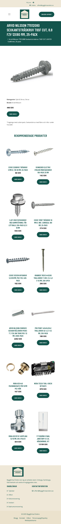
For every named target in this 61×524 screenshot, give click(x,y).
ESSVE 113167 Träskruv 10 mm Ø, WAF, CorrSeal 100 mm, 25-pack (43, 222)
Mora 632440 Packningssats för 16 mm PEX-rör (18, 386)
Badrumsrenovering (15, 507)
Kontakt (22, 518)
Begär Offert (47, 14)
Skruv (27, 99)
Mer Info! (13, 114)
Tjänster (11, 491)
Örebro (33, 5)
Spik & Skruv (20, 99)
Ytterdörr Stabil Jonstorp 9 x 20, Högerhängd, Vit (43, 439)
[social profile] (33, 2)
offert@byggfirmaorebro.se (45, 5)
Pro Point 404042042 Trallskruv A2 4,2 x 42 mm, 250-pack (43, 330)
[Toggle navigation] (9, 14)
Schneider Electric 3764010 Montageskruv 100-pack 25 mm (43, 170)
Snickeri (11, 503)
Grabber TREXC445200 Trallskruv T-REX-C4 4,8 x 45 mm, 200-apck (43, 278)
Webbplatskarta (30, 520)
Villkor (28, 518)
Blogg (16, 518)
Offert (10, 495)
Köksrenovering (14, 499)
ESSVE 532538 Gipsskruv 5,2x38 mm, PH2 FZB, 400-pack (18, 278)
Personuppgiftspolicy (39, 518)
